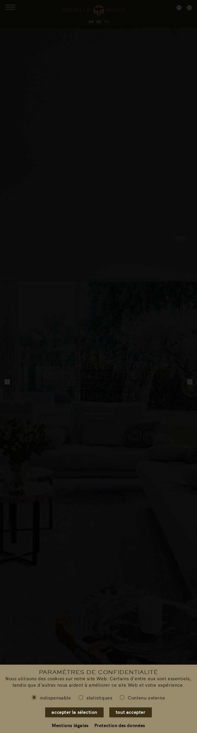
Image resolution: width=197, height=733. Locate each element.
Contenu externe (142, 697)
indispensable (51, 697)
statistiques (95, 697)
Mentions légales (70, 725)
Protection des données (119, 725)
